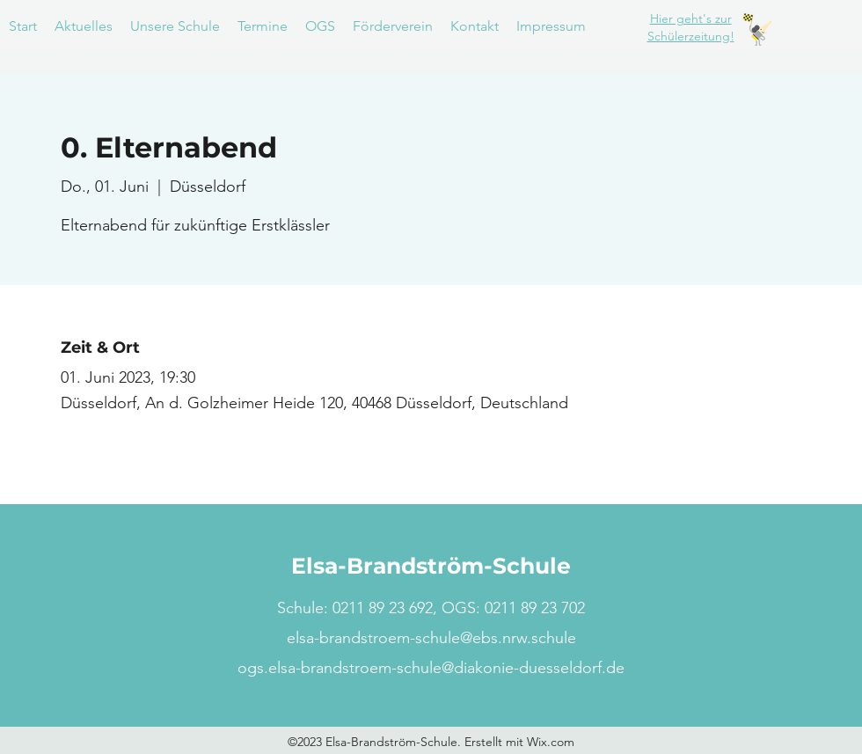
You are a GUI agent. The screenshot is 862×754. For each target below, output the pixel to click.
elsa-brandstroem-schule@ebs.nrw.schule (431, 638)
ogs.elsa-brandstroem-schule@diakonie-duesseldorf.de (431, 667)
